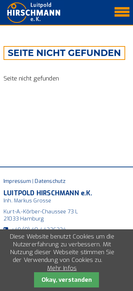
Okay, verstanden (66, 280)
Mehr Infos (62, 268)
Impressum (17, 181)
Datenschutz (50, 181)
